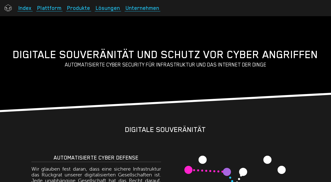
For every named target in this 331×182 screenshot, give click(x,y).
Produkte (78, 8)
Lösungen (108, 8)
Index (25, 8)
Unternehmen (142, 8)
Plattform (49, 8)
